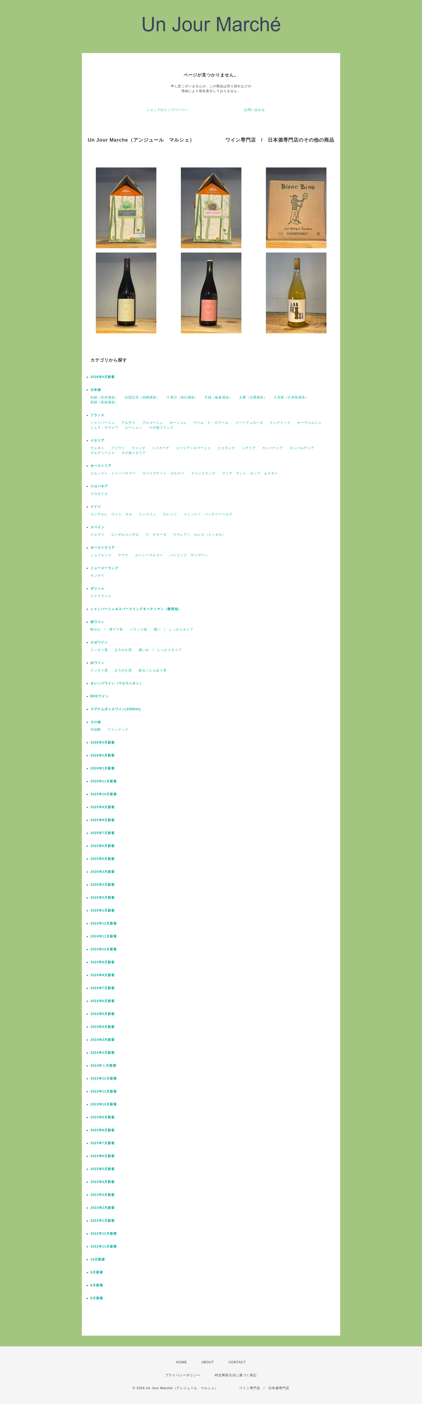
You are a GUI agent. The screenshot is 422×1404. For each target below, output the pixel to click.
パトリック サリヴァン (189, 555)
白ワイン (97, 663)
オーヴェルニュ (309, 423)
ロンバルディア (302, 448)
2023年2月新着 (102, 1208)
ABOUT (208, 1362)
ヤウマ (123, 555)
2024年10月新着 (103, 949)
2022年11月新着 (103, 1246)
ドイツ (95, 507)
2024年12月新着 (103, 923)
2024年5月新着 (102, 1014)
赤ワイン (97, 622)
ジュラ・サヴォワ (104, 427)
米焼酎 (95, 729)
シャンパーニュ (102, 423)
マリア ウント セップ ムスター (250, 473)
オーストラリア (102, 547)
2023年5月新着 (102, 1169)
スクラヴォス (100, 596)
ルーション (133, 427)
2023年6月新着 (102, 1156)
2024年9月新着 (102, 962)
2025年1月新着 (102, 910)
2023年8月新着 (102, 1130)
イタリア (97, 440)
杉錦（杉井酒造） (104, 397)
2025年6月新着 (102, 846)
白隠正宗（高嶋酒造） (142, 397)
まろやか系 (123, 650)
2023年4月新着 (102, 1182)
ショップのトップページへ (167, 110)
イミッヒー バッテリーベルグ (208, 514)
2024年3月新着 (102, 1040)
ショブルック (100, 555)
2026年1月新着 (102, 768)
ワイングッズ (117, 729)
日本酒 (95, 390)
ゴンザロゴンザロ (125, 535)
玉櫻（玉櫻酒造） (253, 397)
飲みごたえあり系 (153, 670)
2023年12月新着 (103, 1078)
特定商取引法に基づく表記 (236, 1375)
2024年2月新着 (102, 1053)
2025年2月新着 (102, 897)
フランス (97, 415)
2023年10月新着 (103, 1104)
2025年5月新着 (102, 859)
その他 (95, 722)
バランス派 (138, 629)
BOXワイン (99, 696)
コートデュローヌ (249, 423)
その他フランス (161, 427)
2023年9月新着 (102, 1117)
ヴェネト (97, 448)
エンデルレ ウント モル (111, 514)
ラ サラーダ (156, 535)
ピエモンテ (226, 448)
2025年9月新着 (102, 807)
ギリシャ (97, 588)
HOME (181, 1362)
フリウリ (118, 448)
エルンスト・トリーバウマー (113, 473)
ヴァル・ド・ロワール (211, 423)
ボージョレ (178, 423)
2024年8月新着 (102, 975)
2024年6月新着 (102, 1001)
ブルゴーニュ (152, 423)
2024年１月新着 (103, 1065)
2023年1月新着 (102, 1221)
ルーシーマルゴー (149, 555)
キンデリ (97, 575)
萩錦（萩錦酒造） (104, 402)
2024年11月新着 (103, 936)
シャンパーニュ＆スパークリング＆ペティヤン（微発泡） (135, 609)
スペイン (97, 527)
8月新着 (96, 1285)
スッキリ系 (99, 650)
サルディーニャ (102, 453)
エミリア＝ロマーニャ (193, 448)
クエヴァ (97, 535)
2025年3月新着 (102, 885)
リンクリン (147, 514)
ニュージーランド (104, 568)
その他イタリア (133, 453)
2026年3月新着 (102, 742)
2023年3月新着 (102, 1195)
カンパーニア (272, 448)
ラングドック (280, 423)
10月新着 (97, 1259)
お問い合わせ (254, 110)
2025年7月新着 (102, 833)
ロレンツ (170, 514)
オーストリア (100, 466)
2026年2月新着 (102, 755)
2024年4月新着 (102, 1027)
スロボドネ (99, 494)
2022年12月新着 (103, 1233)
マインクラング (203, 473)
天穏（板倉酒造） (219, 397)
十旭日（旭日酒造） (182, 397)
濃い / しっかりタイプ (173, 629)
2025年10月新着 (103, 794)
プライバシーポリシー (182, 1375)
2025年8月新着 (102, 820)
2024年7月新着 (102, 988)
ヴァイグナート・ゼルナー (163, 473)
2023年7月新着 (102, 1143)
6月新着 (96, 1298)
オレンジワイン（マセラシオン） (116, 683)
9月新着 (96, 1272)
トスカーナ (161, 448)
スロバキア (99, 486)
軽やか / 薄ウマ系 (106, 629)
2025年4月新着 (102, 872)
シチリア (249, 448)
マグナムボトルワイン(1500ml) (115, 709)
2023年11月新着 (103, 1091)
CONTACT (237, 1362)
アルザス (128, 423)
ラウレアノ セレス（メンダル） (199, 535)
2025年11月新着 (103, 781)
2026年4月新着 (102, 377)
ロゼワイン (99, 642)
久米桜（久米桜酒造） (291, 397)
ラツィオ (139, 448)
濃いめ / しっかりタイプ (160, 650)
